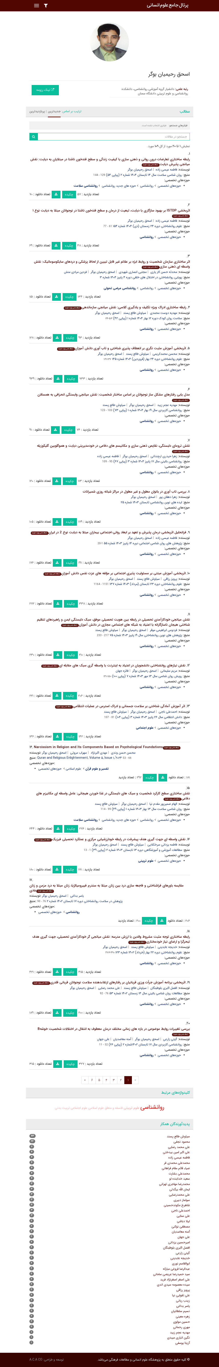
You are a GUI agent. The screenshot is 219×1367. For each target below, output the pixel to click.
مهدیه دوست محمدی (163, 312)
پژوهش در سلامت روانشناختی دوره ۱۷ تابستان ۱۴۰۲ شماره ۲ (85, 901)
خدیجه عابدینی (167, 947)
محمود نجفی (182, 1141)
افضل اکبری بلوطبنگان (163, 988)
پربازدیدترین (37, 111)
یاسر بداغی (77, 895)
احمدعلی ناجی (168, 711)
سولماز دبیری (182, 1200)
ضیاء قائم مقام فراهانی (176, 1168)
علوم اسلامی (73, 768)
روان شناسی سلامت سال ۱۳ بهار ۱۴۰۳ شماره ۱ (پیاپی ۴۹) (147, 809)
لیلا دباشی (183, 1221)
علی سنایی (183, 1215)
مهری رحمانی (181, 1327)
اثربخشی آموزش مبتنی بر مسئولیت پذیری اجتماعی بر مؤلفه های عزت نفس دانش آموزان (114, 573)
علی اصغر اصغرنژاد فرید (175, 1279)
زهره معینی (183, 1316)
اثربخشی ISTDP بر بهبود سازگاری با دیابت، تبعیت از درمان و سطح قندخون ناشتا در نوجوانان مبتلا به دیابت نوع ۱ (111, 213)
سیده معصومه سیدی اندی (173, 1284)
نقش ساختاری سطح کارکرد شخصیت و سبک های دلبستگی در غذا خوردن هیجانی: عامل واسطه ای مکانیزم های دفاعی (113, 796)
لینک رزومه (45, 89)
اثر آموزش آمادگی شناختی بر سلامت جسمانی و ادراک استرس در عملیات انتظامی (120, 706)
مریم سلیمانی (168, 670)
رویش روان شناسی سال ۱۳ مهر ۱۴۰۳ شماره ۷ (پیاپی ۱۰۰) (147, 676)
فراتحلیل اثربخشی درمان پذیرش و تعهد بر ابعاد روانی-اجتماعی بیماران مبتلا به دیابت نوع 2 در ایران (108, 532)
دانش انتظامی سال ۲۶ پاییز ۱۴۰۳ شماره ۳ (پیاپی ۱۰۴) (148, 717)
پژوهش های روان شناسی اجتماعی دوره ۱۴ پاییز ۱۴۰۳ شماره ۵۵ (143, 543)
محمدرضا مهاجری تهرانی (174, 1184)
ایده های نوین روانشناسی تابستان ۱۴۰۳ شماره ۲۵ (151, 502)
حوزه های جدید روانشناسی (119, 185)
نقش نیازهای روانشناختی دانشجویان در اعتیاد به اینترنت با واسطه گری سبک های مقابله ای (113, 665)
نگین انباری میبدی (178, 1337)
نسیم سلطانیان (180, 1311)
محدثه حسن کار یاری (163, 272)
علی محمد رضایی (109, 988)
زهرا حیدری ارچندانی (164, 456)
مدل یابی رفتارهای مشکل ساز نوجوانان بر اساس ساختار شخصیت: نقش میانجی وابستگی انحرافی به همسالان (113, 397)
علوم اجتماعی (79, 1107)
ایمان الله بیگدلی (179, 1189)
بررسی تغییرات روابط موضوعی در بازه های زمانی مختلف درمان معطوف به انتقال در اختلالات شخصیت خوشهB (114, 1031)
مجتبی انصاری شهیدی (133, 272)
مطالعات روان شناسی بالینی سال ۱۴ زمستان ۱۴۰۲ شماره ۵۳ (145, 993)
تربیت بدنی (62, 1107)
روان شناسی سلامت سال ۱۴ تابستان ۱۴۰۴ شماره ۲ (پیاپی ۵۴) (144, 174)
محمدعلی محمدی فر (177, 1162)
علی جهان (103, 1039)
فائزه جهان (122, 670)
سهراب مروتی (78, 752)
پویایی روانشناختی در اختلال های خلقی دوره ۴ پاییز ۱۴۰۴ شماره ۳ (141, 277)
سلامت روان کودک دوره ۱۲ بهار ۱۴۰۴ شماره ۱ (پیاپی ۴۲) (147, 318)
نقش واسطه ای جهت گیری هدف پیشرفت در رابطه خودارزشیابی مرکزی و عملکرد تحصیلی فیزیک (109, 839)
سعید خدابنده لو (179, 1178)
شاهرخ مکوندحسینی (177, 1205)
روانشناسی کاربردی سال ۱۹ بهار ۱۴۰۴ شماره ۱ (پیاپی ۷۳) (147, 410)
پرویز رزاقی (170, 578)
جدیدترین (54, 111)
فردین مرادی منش (75, 272)
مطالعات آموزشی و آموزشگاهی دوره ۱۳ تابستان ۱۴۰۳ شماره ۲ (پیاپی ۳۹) (137, 850)
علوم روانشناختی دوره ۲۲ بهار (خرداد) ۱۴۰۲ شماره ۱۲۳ (148, 952)
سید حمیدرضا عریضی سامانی (171, 1274)
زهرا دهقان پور (168, 497)
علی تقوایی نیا (181, 1295)
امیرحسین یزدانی (179, 1242)
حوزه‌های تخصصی (169, 185)
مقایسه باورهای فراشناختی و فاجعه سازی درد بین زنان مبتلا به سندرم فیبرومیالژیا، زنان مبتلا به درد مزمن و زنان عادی (106, 888)
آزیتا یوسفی (182, 1343)
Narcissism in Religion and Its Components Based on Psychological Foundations (107, 747)
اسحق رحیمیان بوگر (140, 169)
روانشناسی (147, 185)
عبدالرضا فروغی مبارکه (176, 1268)
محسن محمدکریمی (165, 353)
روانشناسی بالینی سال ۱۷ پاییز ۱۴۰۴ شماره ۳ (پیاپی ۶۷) (147, 461)
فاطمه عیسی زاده (166, 169)
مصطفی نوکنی (181, 1226)
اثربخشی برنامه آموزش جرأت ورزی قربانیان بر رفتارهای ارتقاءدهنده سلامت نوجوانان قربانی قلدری (108, 982)
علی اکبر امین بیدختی (176, 1152)
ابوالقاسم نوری (181, 1263)
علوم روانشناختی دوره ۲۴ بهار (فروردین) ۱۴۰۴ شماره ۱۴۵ (147, 359)
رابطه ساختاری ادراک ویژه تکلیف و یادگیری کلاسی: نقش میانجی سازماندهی (125, 307)
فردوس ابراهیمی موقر (163, 630)
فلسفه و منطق (114, 1107)
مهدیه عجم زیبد (167, 405)
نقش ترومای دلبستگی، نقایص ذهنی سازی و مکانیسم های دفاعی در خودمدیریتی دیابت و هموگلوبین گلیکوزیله (113, 448)
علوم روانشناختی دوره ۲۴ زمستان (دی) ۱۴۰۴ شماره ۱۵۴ (147, 226)
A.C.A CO (35, 1359)
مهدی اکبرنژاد (99, 752)
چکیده (69, 194)
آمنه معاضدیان (122, 1039)
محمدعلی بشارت (179, 1173)
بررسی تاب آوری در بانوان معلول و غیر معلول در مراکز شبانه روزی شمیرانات (134, 491)
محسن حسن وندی (123, 752)
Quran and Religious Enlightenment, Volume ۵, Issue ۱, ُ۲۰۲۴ (79, 757)
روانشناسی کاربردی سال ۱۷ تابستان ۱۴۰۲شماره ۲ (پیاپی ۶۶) (145, 1044)
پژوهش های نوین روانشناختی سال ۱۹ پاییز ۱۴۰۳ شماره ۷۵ (146, 635)
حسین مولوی (181, 1321)
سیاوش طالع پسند (134, 312)
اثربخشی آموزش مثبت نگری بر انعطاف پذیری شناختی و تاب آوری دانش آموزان (121, 348)
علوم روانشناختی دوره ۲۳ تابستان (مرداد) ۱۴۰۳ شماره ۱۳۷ (146, 584)
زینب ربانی (183, 1300)
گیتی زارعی (170, 1039)
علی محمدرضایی (179, 1194)
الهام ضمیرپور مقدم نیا (163, 803)
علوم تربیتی (131, 1108)
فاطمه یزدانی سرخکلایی (162, 844)
